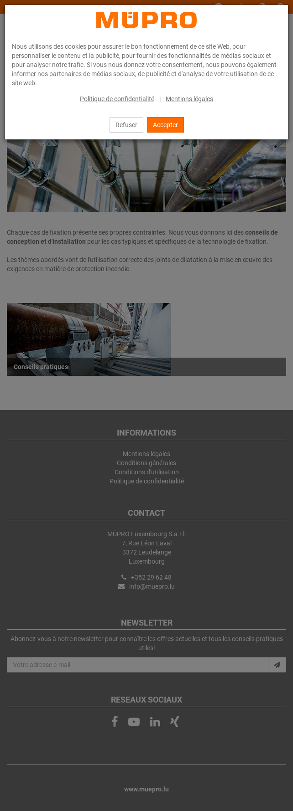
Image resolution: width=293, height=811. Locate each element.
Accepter (165, 124)
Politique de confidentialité (117, 99)
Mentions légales (189, 99)
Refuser (126, 124)
